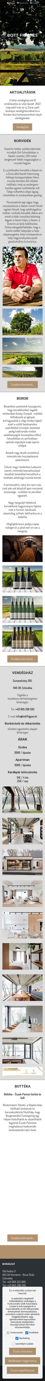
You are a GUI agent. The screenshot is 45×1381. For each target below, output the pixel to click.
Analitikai (31, 1332)
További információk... (22, 384)
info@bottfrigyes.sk (26, 716)
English (34, 3)
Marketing (22, 1338)
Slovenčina (22, 3)
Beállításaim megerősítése (23, 1361)
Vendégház (22, 127)
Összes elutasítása (22, 1351)
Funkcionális (15, 1332)
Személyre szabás (22, 1343)
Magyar (11, 3)
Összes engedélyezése (22, 1370)
